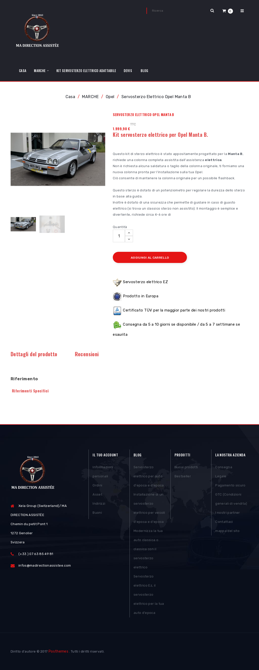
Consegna (223, 467)
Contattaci (224, 522)
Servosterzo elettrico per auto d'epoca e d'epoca (149, 476)
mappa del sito (227, 531)
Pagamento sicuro (230, 485)
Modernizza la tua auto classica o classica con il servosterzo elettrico (148, 549)
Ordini (97, 485)
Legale (220, 476)
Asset (97, 494)
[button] (227, 11)
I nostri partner (227, 513)
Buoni (97, 513)
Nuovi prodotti (186, 467)
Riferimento (24, 378)
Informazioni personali (103, 471)
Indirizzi (99, 503)
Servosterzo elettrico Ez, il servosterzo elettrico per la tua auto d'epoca (149, 594)
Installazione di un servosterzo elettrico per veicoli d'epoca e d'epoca (149, 508)
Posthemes (58, 651)
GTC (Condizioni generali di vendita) (231, 499)
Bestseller (183, 476)
